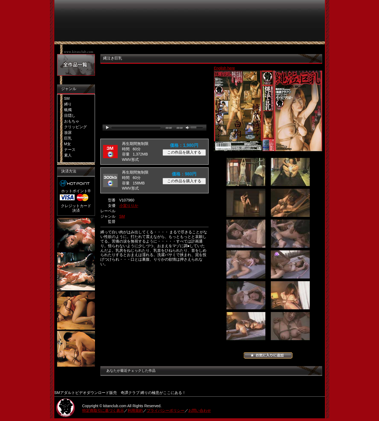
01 (245, 172)
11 (245, 326)
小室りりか (128, 205)
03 (245, 203)
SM (67, 98)
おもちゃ (71, 121)
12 (290, 326)
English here (224, 68)
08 (290, 264)
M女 (67, 144)
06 (290, 234)
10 (290, 295)
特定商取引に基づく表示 (103, 410)
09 (245, 295)
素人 (68, 155)
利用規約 (135, 410)
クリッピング (75, 127)
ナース (69, 149)
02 (290, 172)
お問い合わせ (199, 410)
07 (245, 264)
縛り (68, 104)
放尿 (68, 132)
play (107, 128)
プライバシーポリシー (165, 410)
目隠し (69, 115)
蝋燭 (68, 110)
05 (245, 234)
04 (290, 203)
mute (188, 128)
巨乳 (68, 138)
